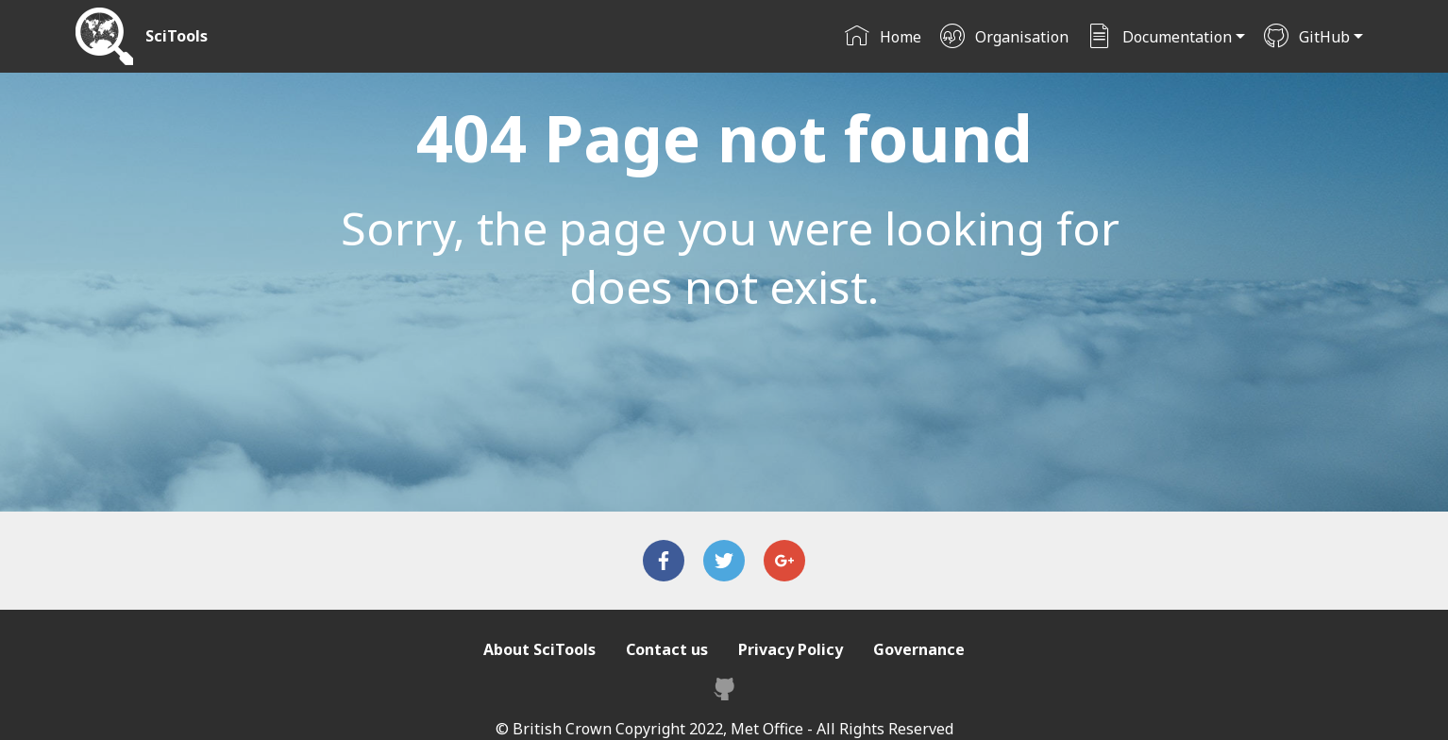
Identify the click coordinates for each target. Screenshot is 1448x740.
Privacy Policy (790, 649)
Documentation (1159, 36)
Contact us (667, 649)
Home (882, 36)
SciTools (176, 36)
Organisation (1004, 36)
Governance (919, 649)
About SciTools (539, 649)
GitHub (1306, 36)
